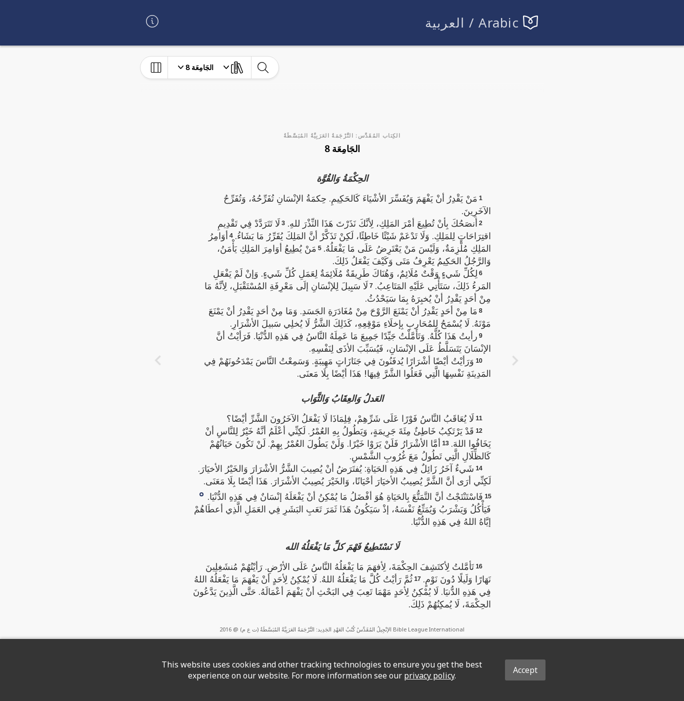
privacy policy (429, 675)
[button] (202, 493)
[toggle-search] (262, 68)
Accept (525, 669)
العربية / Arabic (472, 23)
